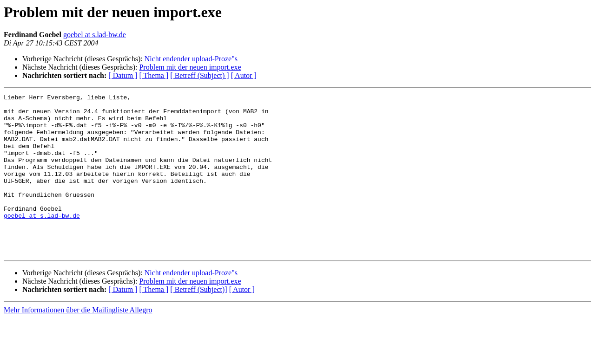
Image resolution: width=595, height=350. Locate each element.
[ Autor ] (244, 75)
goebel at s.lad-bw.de (94, 35)
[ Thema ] (154, 75)
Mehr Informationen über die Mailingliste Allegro (78, 342)
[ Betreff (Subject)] (198, 321)
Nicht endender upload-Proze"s (191, 59)
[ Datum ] (122, 75)
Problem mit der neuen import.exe (190, 67)
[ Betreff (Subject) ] (199, 75)
